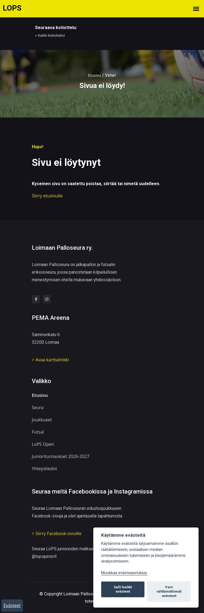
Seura (38, 407)
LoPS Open (43, 444)
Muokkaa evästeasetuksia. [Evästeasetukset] (124, 573)
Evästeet (12, 605)
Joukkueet (42, 420)
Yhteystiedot (44, 469)
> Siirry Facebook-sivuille (56, 533)
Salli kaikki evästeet (123, 589)
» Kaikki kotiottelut (50, 35)
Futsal (38, 432)
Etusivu (94, 75)
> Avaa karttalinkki (50, 360)
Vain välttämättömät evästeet (169, 591)
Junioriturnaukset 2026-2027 (60, 456)
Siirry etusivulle (47, 196)
